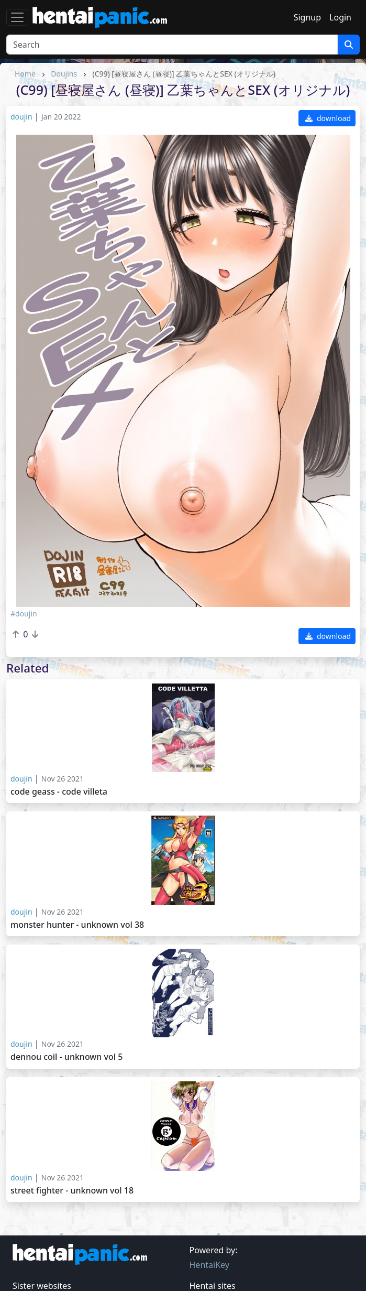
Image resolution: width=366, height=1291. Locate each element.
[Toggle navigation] (17, 17)
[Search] (172, 45)
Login (340, 17)
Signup (307, 17)
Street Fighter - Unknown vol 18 (72, 1191)
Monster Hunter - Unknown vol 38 (77, 925)
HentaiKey (209, 1265)
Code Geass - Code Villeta (58, 792)
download (328, 118)
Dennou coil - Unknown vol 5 (66, 1057)
